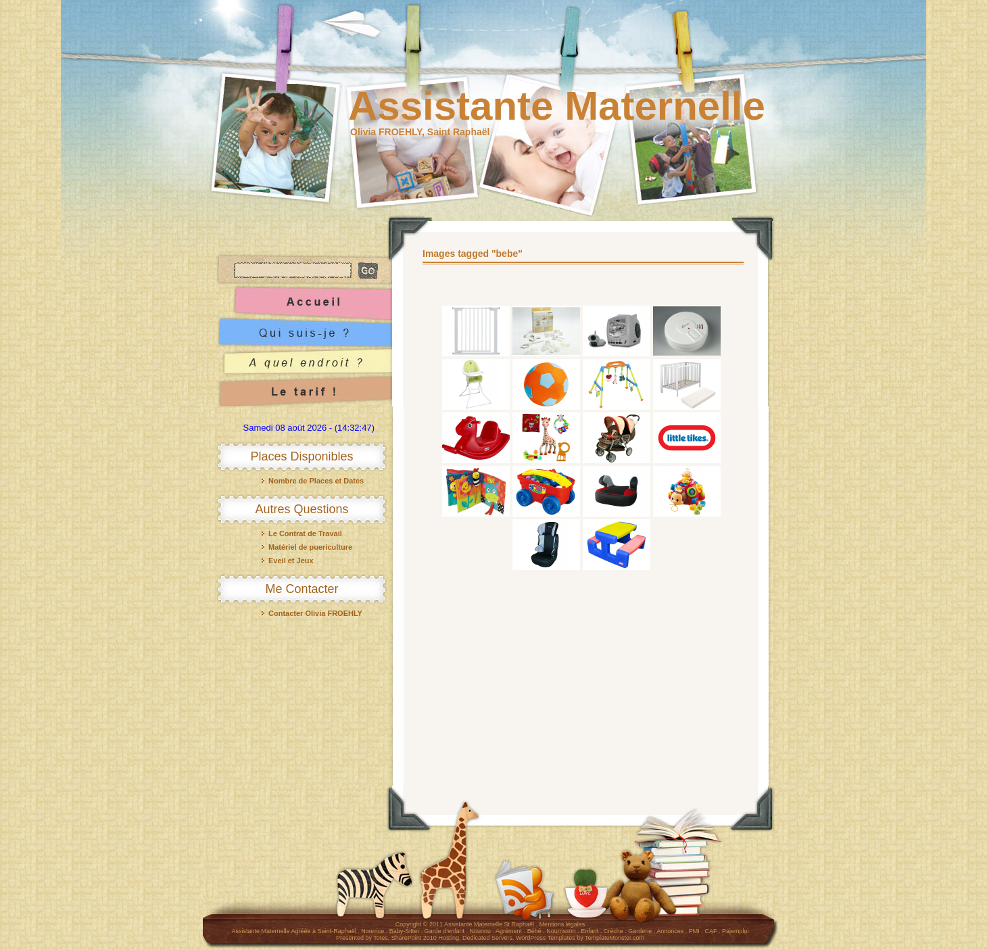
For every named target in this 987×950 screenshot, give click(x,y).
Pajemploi (735, 931)
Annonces (669, 931)
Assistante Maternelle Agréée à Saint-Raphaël (294, 931)
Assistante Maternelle (556, 105)
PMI (694, 931)
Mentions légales (562, 924)
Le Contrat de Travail (305, 533)
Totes (380, 937)
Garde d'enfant (444, 931)
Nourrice (372, 931)
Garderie (640, 931)
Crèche (613, 931)
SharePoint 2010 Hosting (425, 937)
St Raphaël (519, 924)
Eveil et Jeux (291, 560)
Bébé (534, 931)
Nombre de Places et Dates (316, 481)
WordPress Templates (545, 937)
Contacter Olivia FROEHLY (315, 613)
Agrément (509, 931)
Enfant (589, 931)
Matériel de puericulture (310, 547)
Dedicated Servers (487, 937)
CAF (710, 931)
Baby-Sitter (404, 931)
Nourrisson (561, 931)
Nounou (480, 931)
